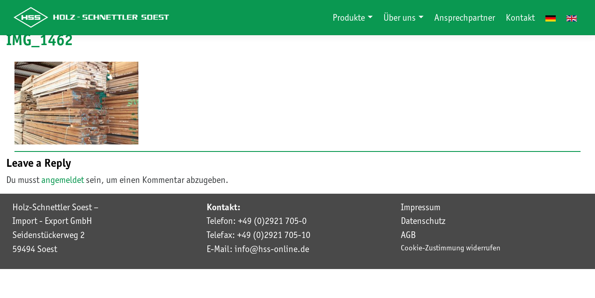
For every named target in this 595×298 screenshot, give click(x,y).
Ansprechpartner (464, 17)
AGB (408, 234)
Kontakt (520, 17)
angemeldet (62, 179)
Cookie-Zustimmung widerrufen (450, 247)
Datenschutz (423, 220)
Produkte (350, 17)
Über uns (400, 17)
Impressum (420, 207)
